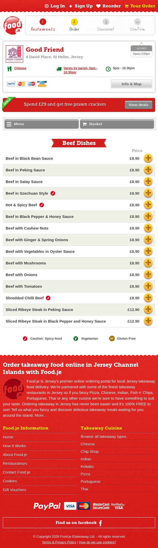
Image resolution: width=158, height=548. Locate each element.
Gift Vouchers (14, 490)
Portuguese (91, 481)
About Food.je (15, 454)
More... (41, 415)
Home (8, 437)
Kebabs (87, 466)
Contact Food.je (16, 472)
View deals (138, 105)
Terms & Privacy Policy (59, 542)
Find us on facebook (79, 523)
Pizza (85, 474)
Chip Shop (90, 451)
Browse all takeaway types (103, 436)
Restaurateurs (15, 463)
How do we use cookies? (97, 542)
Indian (86, 459)
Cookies (10, 481)
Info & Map (132, 84)
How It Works (14, 446)
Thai (84, 489)
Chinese (20, 68)
